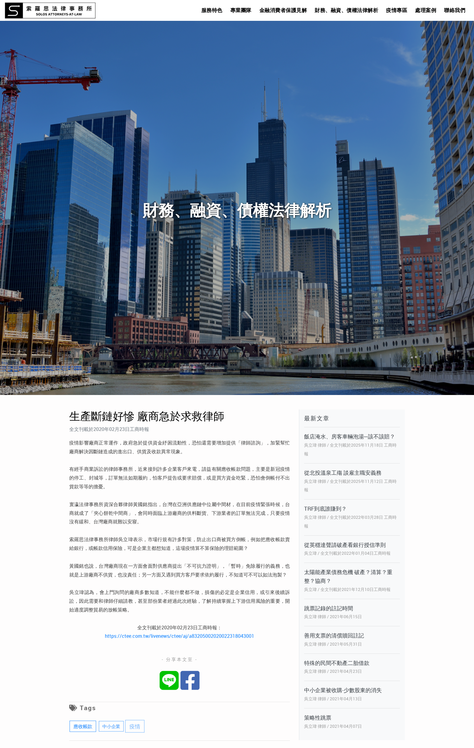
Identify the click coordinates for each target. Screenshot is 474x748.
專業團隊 (241, 10)
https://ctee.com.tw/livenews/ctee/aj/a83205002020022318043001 (179, 636)
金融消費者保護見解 (283, 10)
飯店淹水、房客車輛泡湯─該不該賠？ (349, 436)
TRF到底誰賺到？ (325, 508)
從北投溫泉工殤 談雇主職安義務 (342, 472)
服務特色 (211, 10)
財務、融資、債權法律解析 (346, 10)
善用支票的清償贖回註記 (334, 635)
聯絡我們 (454, 10)
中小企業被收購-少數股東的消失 (343, 690)
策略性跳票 (317, 717)
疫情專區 (396, 10)
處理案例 (425, 10)
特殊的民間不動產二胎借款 (336, 662)
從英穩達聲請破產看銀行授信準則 (345, 544)
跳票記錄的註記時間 (328, 608)
